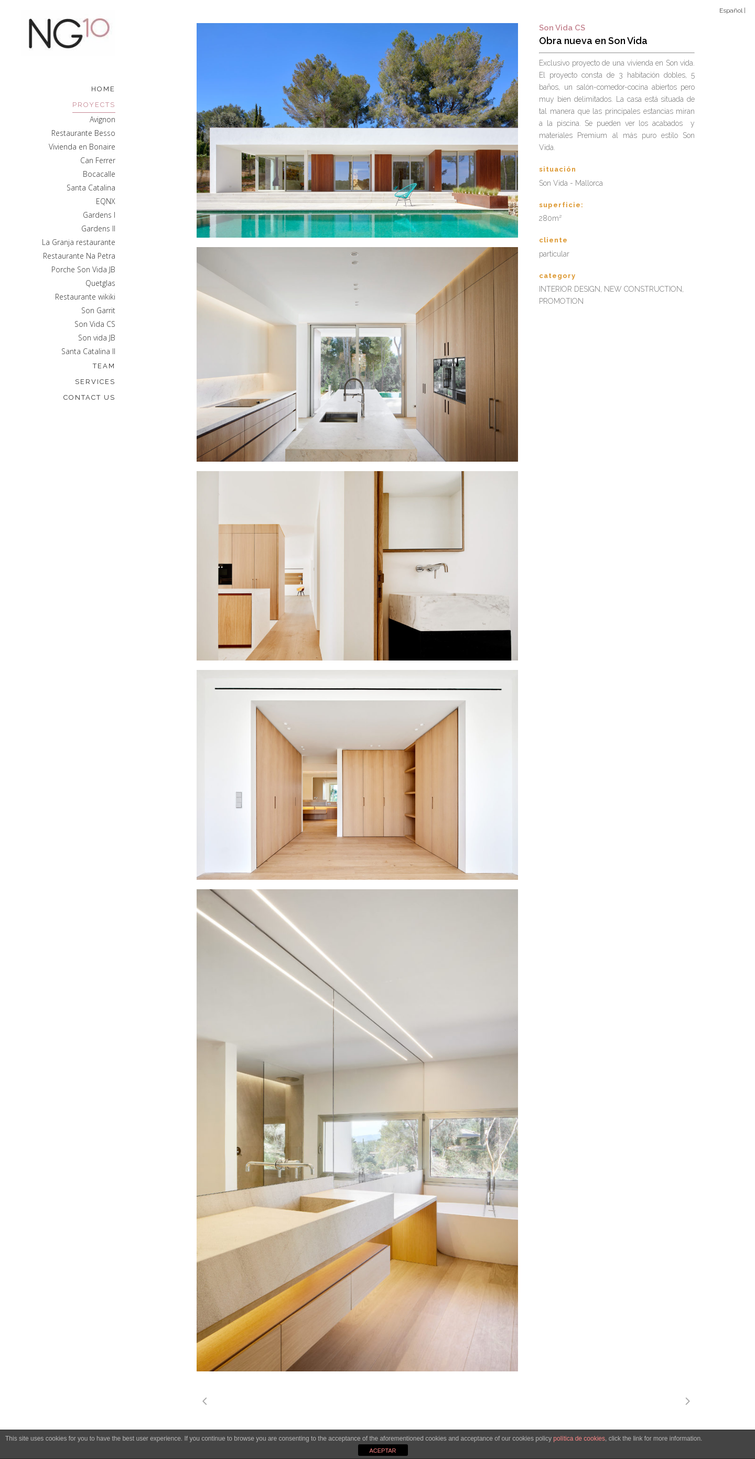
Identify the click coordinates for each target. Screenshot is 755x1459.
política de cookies (579, 1438)
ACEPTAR (382, 1450)
